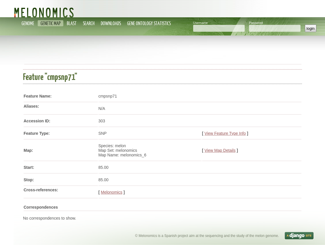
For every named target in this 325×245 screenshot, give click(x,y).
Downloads (111, 23)
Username (200, 23)
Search (88, 23)
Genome (28, 23)
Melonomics (111, 192)
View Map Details (219, 150)
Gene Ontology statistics (149, 23)
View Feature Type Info (225, 133)
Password (256, 23)
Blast (72, 23)
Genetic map (50, 23)
